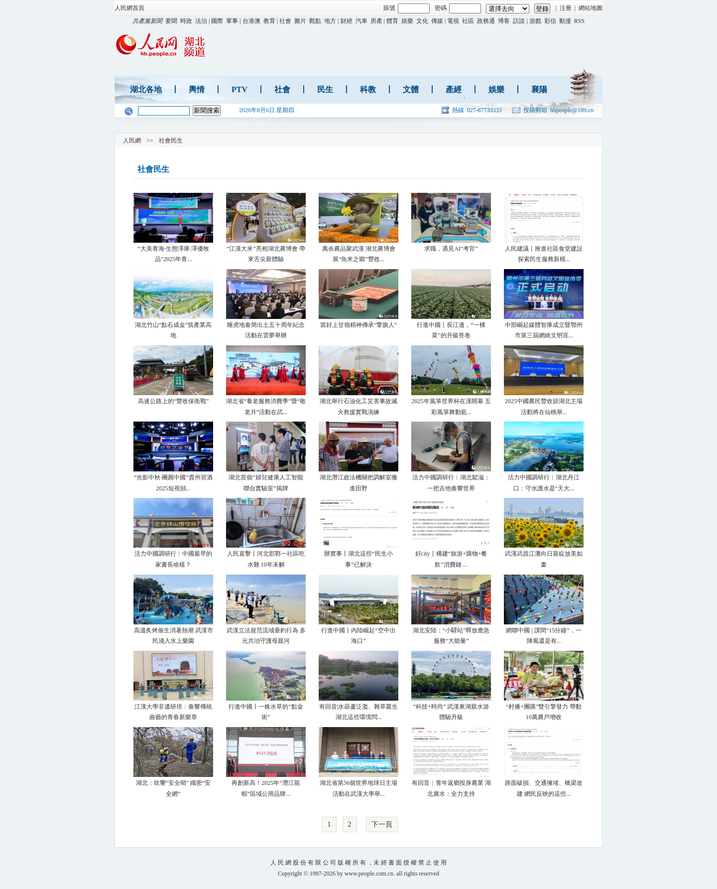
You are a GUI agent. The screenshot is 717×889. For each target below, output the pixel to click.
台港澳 (251, 20)
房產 (376, 20)
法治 (201, 20)
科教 (368, 89)
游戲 (535, 20)
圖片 (300, 20)
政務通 (486, 20)
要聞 (171, 20)
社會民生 (171, 140)
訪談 (519, 20)
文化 (422, 20)
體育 (392, 20)
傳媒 (437, 20)
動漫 (565, 20)
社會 (285, 20)
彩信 (550, 20)
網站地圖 (590, 7)
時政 (186, 20)
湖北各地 (146, 89)
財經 (347, 20)
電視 (453, 20)
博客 (504, 20)
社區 (468, 20)
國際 (217, 20)
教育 (269, 20)
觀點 (315, 20)
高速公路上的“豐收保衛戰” (173, 401)
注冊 (566, 7)
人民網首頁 (129, 7)
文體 (411, 89)
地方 (330, 20)
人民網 (132, 140)
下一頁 (381, 824)
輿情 (197, 89)
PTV (239, 89)
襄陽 (539, 89)
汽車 (361, 20)
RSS (579, 20)
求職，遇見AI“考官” (451, 248)
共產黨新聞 (147, 20)
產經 (454, 89)
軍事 (232, 20)
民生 (325, 89)
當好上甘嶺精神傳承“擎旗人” (358, 324)
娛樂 (407, 20)
